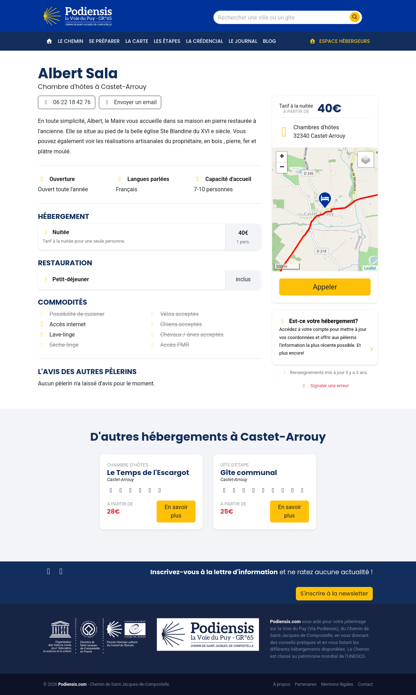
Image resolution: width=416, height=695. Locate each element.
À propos (281, 684)
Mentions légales (337, 684)
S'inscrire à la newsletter (334, 593)
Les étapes (167, 41)
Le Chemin (70, 41)
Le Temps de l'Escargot (148, 473)
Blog (269, 41)
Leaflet (370, 268)
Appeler (325, 287)
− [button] (282, 167)
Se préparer (104, 41)
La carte (136, 41)
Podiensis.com (285, 621)
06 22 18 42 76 (67, 102)
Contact (365, 684)
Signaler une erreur (325, 385)
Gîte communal (248, 473)
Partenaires (305, 684)
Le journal (243, 41)
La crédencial (204, 41)
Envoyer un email (130, 102)
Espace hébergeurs (339, 41)
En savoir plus (176, 511)
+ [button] (282, 157)
